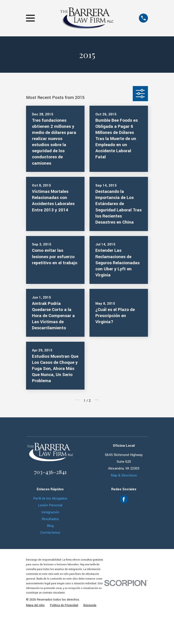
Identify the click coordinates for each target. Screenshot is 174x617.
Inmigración (50, 512)
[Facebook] (123, 499)
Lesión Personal (50, 505)
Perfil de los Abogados (50, 498)
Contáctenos (50, 532)
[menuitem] (35, 605)
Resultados (50, 519)
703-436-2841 (50, 471)
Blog (50, 525)
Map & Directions (124, 475)
